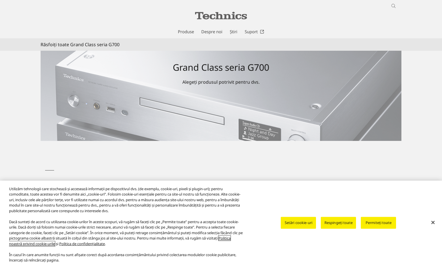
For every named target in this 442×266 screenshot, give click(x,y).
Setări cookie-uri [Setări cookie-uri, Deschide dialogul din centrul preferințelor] (298, 223)
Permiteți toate (379, 223)
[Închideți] (433, 223)
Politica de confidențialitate (82, 244)
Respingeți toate (338, 223)
